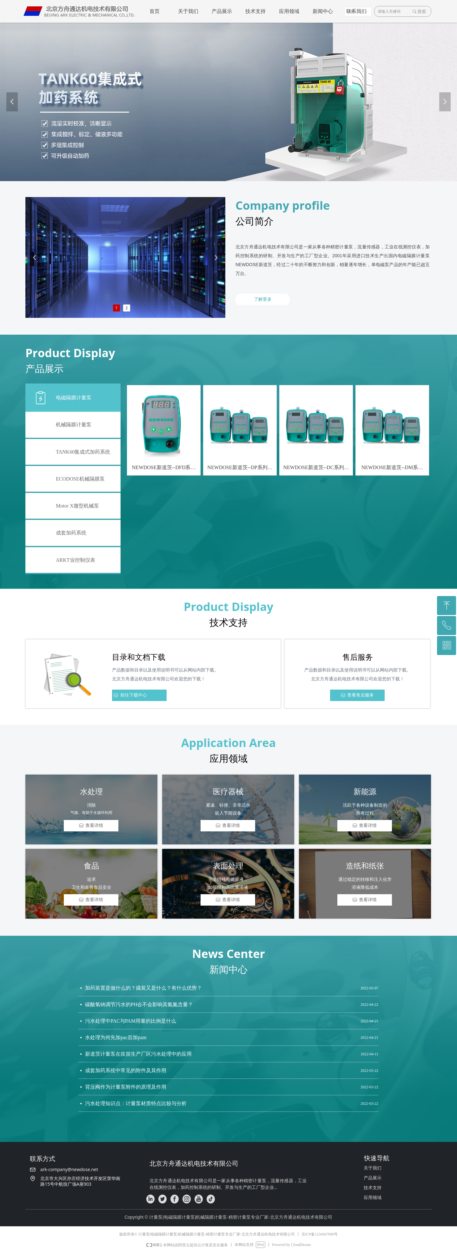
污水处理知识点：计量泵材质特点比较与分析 (136, 1104)
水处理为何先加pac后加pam (116, 1038)
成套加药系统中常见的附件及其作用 (125, 1071)
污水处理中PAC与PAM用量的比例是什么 (130, 1022)
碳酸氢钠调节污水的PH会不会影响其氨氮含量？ (139, 1005)
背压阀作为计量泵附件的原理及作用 (125, 1088)
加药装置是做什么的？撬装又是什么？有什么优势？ (143, 989)
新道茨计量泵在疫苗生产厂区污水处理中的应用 (138, 1055)
